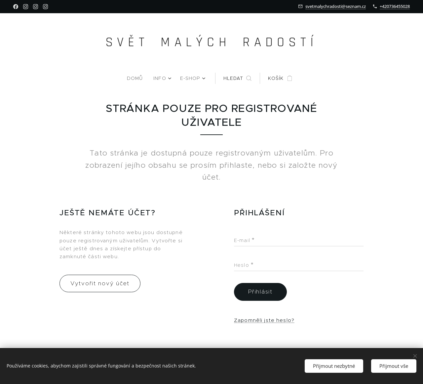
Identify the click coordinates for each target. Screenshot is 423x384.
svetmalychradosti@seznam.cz (335, 6)
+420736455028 (395, 6)
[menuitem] (138, 78)
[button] (236, 78)
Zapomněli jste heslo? (264, 320)
